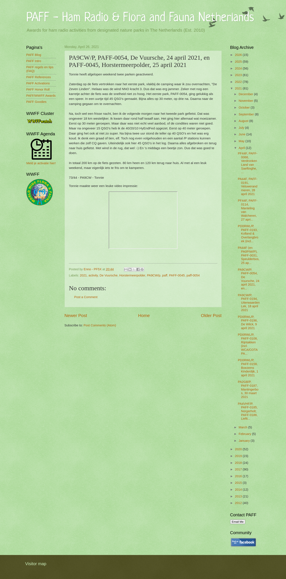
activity (93, 275)
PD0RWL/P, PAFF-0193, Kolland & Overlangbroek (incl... (248, 233)
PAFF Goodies (36, 101)
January (245, 440)
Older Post (211, 315)
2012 (239, 503)
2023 (239, 75)
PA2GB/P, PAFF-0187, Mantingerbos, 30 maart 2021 (248, 389)
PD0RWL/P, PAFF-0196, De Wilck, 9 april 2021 (248, 322)
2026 (239, 55)
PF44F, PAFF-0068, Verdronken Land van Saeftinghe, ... (247, 163)
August (244, 121)
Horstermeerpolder (132, 275)
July (242, 127)
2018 (239, 462)
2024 (239, 68)
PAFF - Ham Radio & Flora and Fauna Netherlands (140, 18)
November (246, 100)
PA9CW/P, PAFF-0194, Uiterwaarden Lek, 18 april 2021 (249, 302)
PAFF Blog (33, 55)
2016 (239, 476)
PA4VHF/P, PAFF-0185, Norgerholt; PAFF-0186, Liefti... (248, 411)
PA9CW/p (154, 275)
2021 (83, 275)
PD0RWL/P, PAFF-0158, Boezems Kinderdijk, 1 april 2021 (248, 367)
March (243, 427)
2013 (239, 496)
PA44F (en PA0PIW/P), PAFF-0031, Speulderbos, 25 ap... (248, 255)
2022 (239, 82)
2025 (239, 61)
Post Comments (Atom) (100, 325)
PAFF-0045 (177, 275)
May (242, 141)
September (247, 114)
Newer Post (76, 315)
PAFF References (38, 77)
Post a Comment (86, 297)
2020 (239, 449)
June (242, 134)
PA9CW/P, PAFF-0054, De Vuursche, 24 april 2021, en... (248, 279)
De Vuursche (109, 275)
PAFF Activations (38, 83)
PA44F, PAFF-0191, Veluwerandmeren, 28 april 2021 (247, 186)
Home (144, 315)
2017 (239, 469)
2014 (239, 489)
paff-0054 (193, 275)
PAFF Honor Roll (38, 89)
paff (164, 275)
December (246, 94)
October (245, 107)
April (242, 148)
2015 (239, 482)
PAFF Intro (33, 61)
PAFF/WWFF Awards (41, 95)
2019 (239, 456)
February (245, 434)
